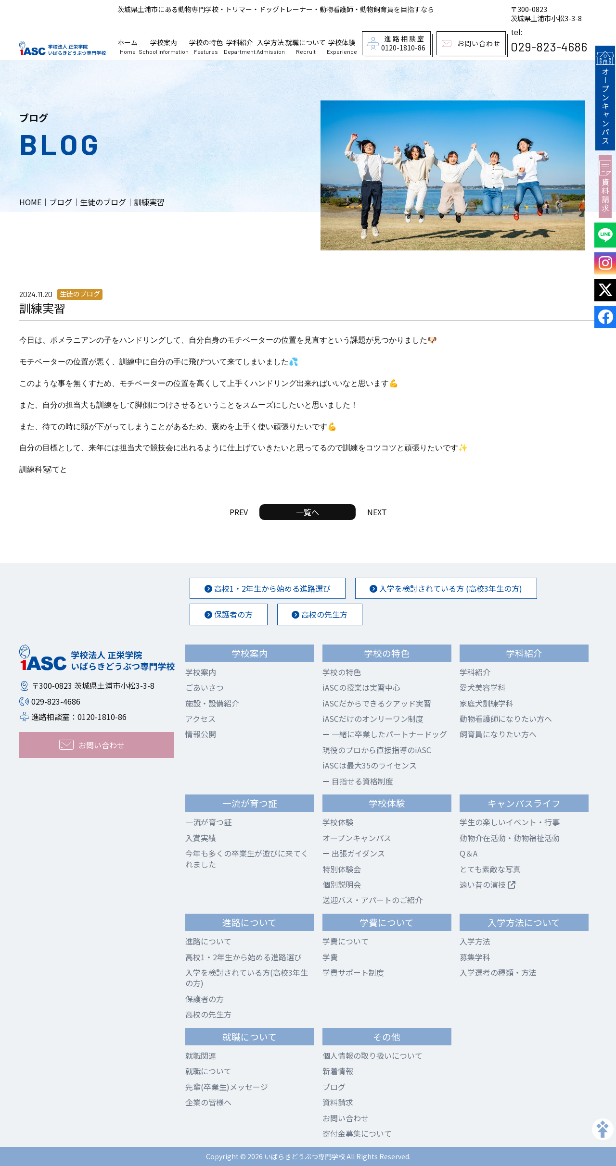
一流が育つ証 (208, 822)
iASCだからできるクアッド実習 (376, 703)
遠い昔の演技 (487, 884)
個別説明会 (341, 884)
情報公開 (200, 734)
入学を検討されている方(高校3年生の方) (246, 978)
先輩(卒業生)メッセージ (226, 1086)
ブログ (334, 1086)
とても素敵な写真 (490, 869)
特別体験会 (341, 869)
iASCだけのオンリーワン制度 (373, 718)
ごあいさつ (204, 687)
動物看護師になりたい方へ (506, 718)
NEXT (377, 512)
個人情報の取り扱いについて (372, 1055)
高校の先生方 (320, 614)
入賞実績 (200, 837)
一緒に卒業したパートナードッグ (384, 734)
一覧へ (307, 512)
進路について (208, 941)
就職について (305, 46)
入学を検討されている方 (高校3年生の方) (446, 588)
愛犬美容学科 (483, 687)
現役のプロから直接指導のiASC (376, 750)
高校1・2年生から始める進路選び (268, 588)
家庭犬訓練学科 (486, 703)
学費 (330, 957)
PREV (239, 512)
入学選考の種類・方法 (498, 972)
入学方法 (271, 46)
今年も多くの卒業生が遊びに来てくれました (246, 858)
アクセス (200, 718)
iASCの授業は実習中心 (361, 687)
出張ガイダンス (353, 853)
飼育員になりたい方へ (498, 734)
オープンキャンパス (605, 97)
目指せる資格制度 (357, 781)
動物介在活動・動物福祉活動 (510, 837)
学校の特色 (206, 46)
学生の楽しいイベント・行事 (510, 822)
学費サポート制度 (353, 972)
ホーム (127, 46)
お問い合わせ (345, 1118)
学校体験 (342, 46)
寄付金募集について (357, 1133)
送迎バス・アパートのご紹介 (372, 900)
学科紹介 (240, 46)
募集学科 (475, 957)
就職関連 (200, 1055)
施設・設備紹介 (212, 703)
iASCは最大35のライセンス (369, 765)
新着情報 (337, 1071)
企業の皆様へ (208, 1102)
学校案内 (164, 46)
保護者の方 (229, 614)
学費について (345, 941)
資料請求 (605, 185)
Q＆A (468, 853)
